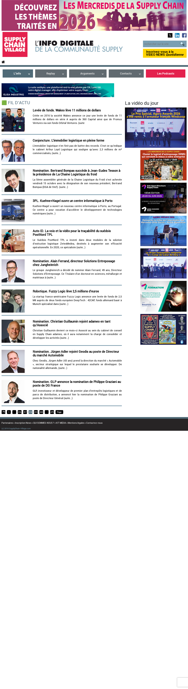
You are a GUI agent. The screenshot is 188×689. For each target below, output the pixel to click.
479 (52, 412)
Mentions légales (76, 423)
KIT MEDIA (61, 423)
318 (30, 412)
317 (25, 412)
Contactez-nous (94, 423)
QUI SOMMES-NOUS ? (43, 423)
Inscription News (23, 423)
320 (41, 412)
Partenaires (7, 423)
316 (19, 412)
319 (35, 412)
